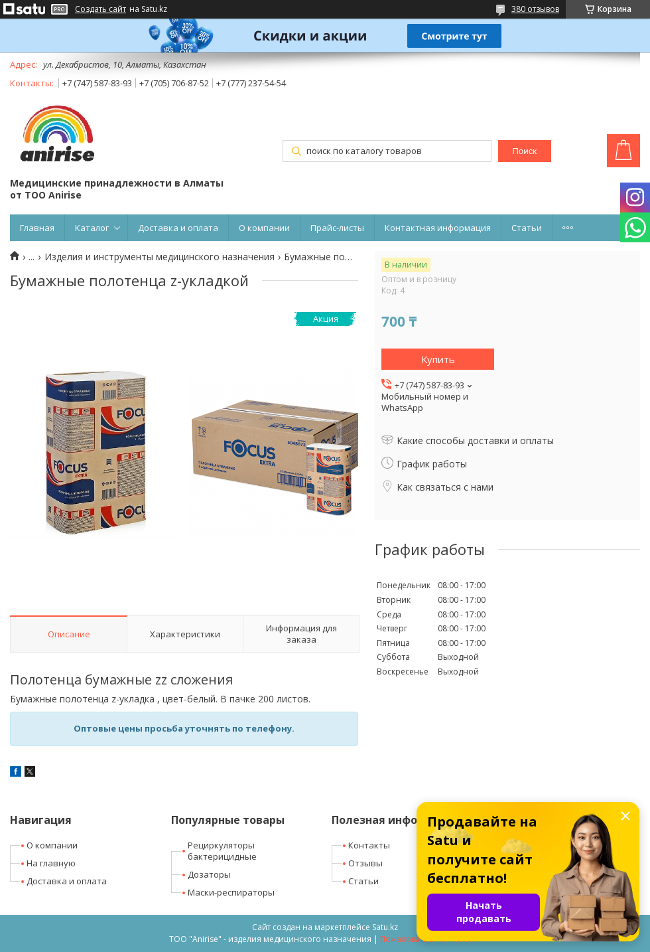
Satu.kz (385, 927)
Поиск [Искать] (524, 151)
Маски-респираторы (231, 892)
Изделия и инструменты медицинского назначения (159, 257)
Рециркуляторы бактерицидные (222, 850)
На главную (51, 863)
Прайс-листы (337, 228)
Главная (37, 228)
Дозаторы (209, 874)
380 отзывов (535, 9)
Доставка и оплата (178, 228)
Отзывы (365, 863)
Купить (438, 359)
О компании (264, 228)
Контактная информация (438, 228)
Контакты (369, 845)
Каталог (92, 228)
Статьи (526, 228)
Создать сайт (100, 9)
